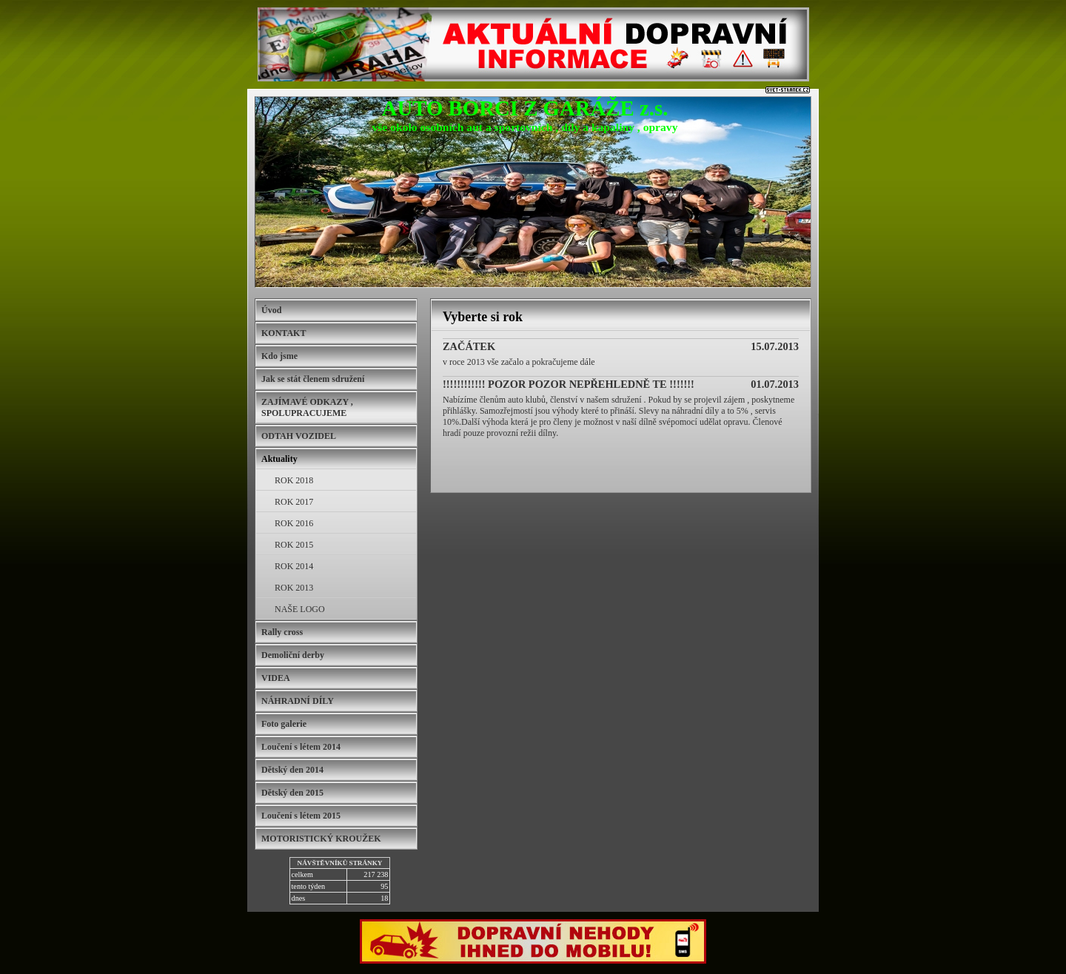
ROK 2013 (294, 587)
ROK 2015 (294, 545)
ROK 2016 (294, 523)
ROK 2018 (294, 480)
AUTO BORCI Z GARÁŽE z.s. (525, 108)
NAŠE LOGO (300, 609)
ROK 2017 (294, 502)
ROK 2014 (294, 566)
